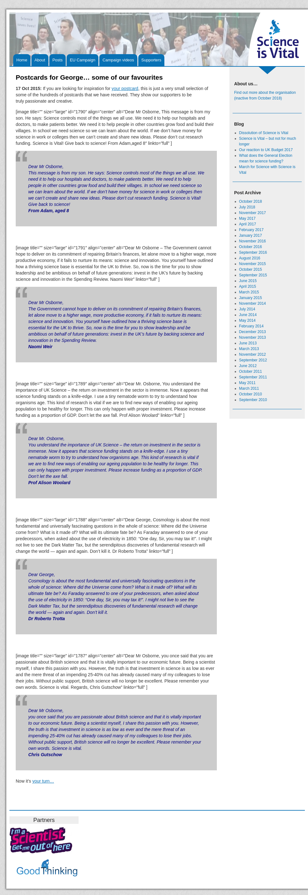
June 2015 (248, 281)
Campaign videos (118, 60)
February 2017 (251, 230)
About (40, 60)
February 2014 (251, 326)
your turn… (43, 781)
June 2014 (248, 315)
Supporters (151, 60)
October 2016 (250, 247)
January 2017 (250, 235)
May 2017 (247, 218)
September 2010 (253, 400)
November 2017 (252, 213)
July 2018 (247, 207)
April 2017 (247, 224)
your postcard (125, 88)
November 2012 (252, 354)
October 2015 (250, 269)
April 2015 (247, 286)
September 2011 (253, 377)
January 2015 (250, 298)
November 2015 (252, 264)
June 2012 (248, 366)
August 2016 (249, 258)
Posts (57, 60)
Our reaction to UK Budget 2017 (266, 150)
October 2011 (250, 371)
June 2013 (248, 343)
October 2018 (250, 201)
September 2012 (253, 360)
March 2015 (249, 292)
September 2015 (253, 275)
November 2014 (252, 303)
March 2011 (249, 388)
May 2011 (247, 383)
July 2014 (247, 309)
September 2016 (253, 252)
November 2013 (252, 337)
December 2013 (252, 332)
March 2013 (249, 349)
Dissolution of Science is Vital (264, 133)
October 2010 (250, 394)
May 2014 (247, 320)
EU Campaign (82, 60)
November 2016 (252, 241)
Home (21, 60)
